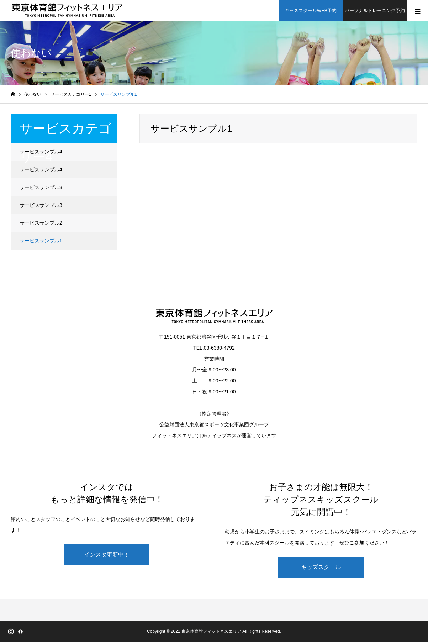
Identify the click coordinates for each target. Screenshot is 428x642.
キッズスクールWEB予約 (311, 10)
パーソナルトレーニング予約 (375, 10)
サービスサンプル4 (41, 152)
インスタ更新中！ (107, 555)
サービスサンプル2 (41, 223)
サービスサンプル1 (41, 241)
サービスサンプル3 (41, 187)
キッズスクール (321, 567)
